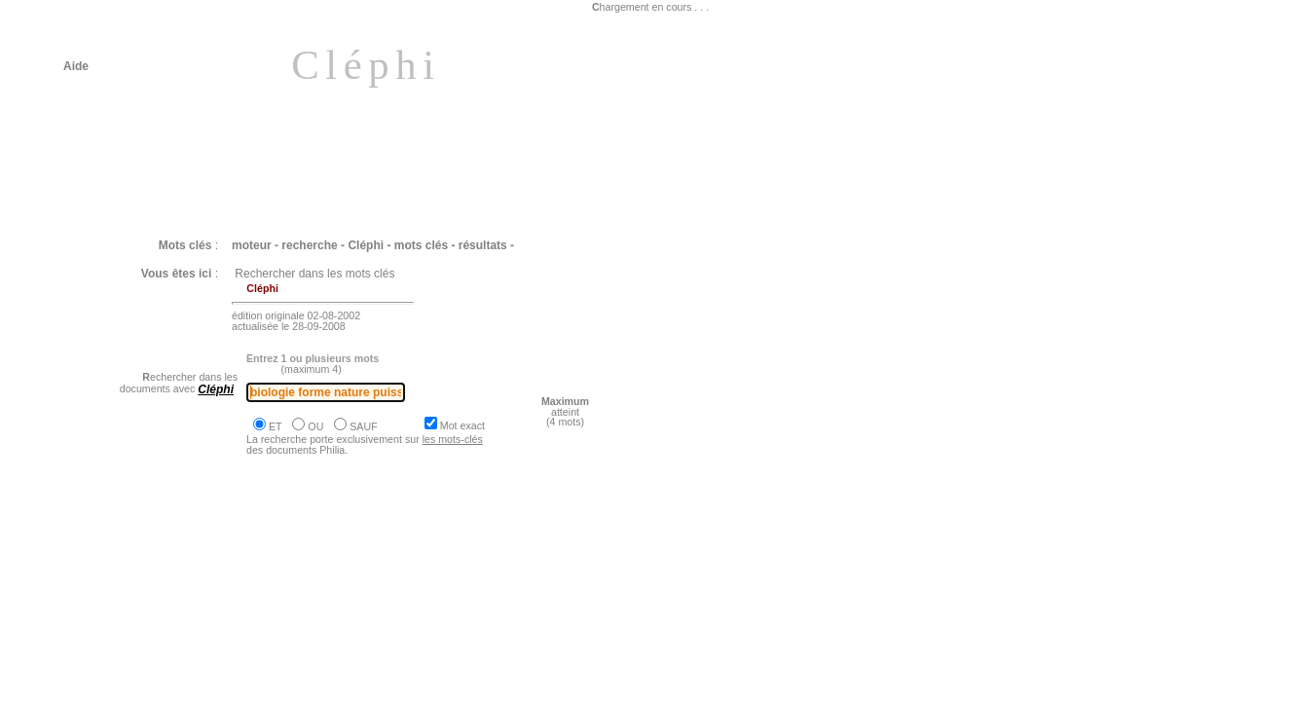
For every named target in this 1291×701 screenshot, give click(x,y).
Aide (76, 66)
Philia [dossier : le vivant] (153, 573)
